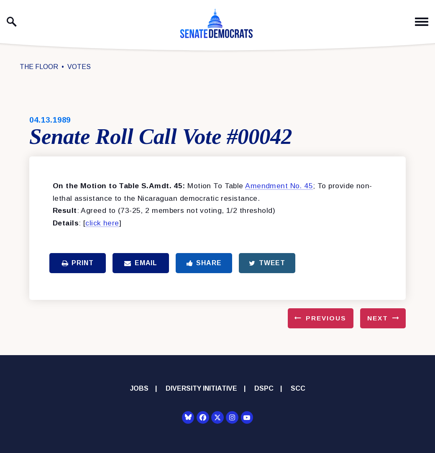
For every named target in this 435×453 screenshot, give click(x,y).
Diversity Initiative (201, 388)
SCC (298, 388)
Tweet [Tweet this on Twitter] (267, 262)
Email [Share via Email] (140, 262)
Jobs (139, 388)
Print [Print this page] (78, 262)
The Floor (39, 66)
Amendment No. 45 (279, 186)
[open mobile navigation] (421, 22)
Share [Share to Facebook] (204, 262)
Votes (79, 66)
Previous (326, 318)
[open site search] (12, 22)
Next (377, 318)
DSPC (264, 388)
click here (102, 223)
